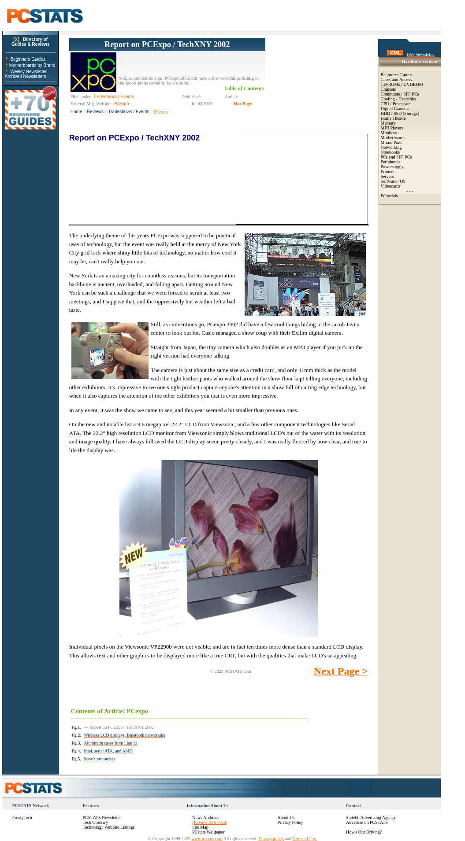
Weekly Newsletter (28, 71)
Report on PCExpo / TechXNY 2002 (167, 44)
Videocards (391, 186)
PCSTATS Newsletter (102, 817)
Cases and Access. (397, 79)
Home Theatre (393, 118)
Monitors (389, 132)
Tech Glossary (95, 822)
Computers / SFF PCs (400, 94)
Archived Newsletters (25, 76)
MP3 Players (392, 127)
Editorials (389, 195)
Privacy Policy (290, 822)
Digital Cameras (395, 108)
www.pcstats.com (206, 838)
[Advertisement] (316, 82)
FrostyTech (22, 817)
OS (402, 181)
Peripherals (391, 161)
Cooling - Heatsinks (398, 98)
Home (76, 111)
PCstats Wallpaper (208, 832)
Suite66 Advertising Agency (371, 817)
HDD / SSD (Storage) (400, 113)
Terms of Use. (304, 838)
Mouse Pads (391, 142)
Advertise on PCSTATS (367, 822)
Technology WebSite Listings (109, 827)
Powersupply (392, 166)
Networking (391, 147)
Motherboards (393, 137)
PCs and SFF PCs (396, 157)
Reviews (95, 111)
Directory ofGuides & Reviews (30, 42)
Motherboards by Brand (32, 65)
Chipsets (388, 89)
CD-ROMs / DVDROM (402, 84)
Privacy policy (271, 838)
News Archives (205, 817)
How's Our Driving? (364, 832)
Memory (388, 123)
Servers (387, 176)
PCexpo (161, 111)
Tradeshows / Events (128, 111)
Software (389, 181)
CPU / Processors (396, 103)
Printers (387, 171)
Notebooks (390, 152)
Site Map (200, 827)
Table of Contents (244, 88)
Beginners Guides (27, 59)
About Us (285, 817)
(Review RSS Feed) (209, 822)
